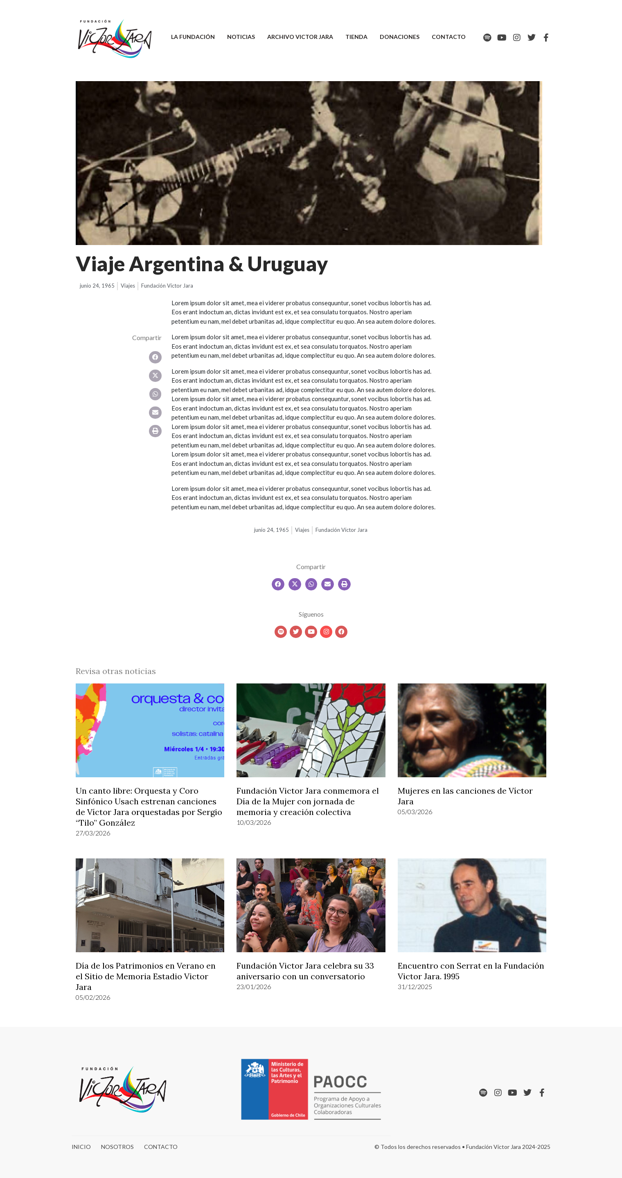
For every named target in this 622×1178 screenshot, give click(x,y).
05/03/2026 (415, 811)
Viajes (128, 285)
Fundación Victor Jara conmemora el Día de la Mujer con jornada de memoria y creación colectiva (308, 801)
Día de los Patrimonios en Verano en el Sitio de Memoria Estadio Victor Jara (146, 976)
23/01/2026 (254, 986)
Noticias (241, 36)
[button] (155, 357)
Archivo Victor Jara (300, 36)
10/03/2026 (254, 822)
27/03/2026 (93, 833)
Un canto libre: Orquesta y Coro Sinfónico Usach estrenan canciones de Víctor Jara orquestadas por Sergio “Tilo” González (149, 806)
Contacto (449, 36)
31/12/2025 (415, 986)
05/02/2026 (93, 997)
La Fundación (193, 36)
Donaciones (399, 36)
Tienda (356, 36)
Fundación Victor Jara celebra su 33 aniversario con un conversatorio (305, 970)
